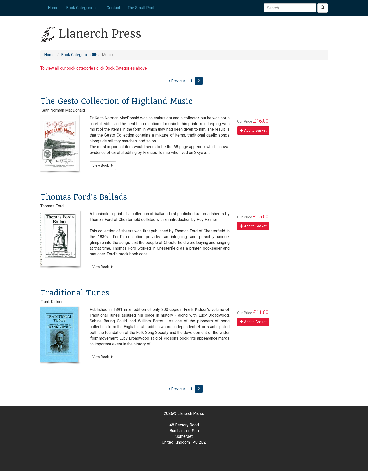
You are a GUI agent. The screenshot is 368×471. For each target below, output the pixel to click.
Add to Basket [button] (253, 130)
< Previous (176, 81)
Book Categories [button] (82, 7)
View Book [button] (102, 165)
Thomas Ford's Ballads (83, 197)
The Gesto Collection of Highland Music (116, 101)
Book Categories (78, 54)
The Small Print (141, 7)
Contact (113, 7)
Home (53, 7)
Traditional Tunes (74, 292)
